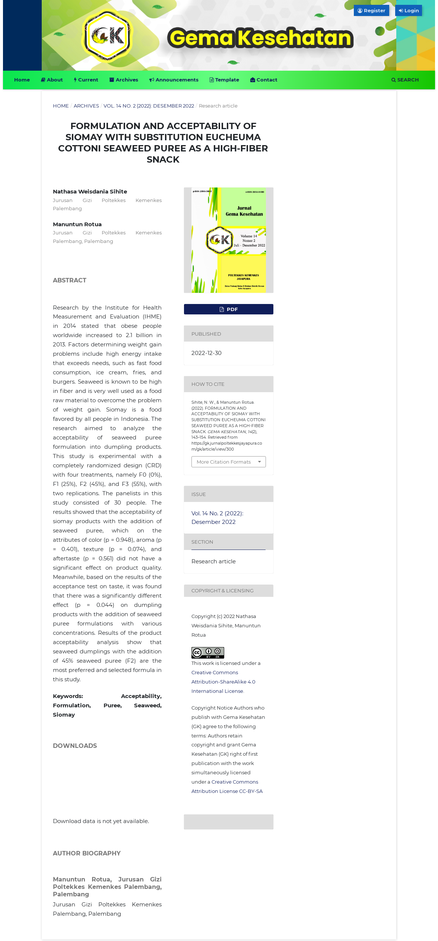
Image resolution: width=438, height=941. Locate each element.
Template (224, 80)
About (52, 80)
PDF (231, 309)
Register (371, 10)
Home (22, 80)
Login (410, 10)
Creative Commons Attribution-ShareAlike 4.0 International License (223, 681)
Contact (263, 80)
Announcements (174, 80)
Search (405, 80)
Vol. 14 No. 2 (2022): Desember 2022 (149, 106)
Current (86, 80)
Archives (124, 80)
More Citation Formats (224, 462)
